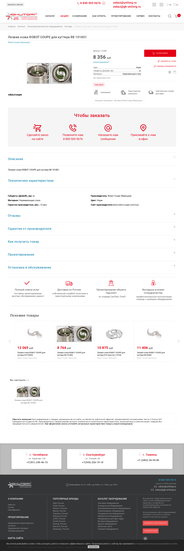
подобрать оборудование (155, 523)
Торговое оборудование (108, 529)
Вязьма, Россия (60, 516)
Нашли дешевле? (101, 62)
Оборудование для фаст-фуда (111, 519)
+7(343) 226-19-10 (92, 462)
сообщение (108, 139)
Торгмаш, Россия (60, 513)
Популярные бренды (65, 498)
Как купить (99, 16)
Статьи (11, 507)
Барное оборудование (107, 524)
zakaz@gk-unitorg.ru (127, 6)
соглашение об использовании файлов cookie (155, 544)
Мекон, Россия (59, 511)
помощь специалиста (165, 66)
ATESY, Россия (59, 519)
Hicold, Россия (59, 521)
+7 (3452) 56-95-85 (148, 460)
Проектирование (121, 16)
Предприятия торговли (18, 528)
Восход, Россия (59, 524)
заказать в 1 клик (166, 61)
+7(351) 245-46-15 (37, 462)
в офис (143, 139)
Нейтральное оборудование (110, 516)
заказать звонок (15, 4)
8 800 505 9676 (90, 3)
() (168, 5)
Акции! (64, 16)
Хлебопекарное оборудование (111, 511)
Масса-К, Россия (60, 526)
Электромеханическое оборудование (114, 508)
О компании (79, 16)
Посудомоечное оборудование (111, 513)
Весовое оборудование (108, 521)
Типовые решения (16, 531)
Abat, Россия (58, 503)
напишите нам (150, 531)
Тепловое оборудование (108, 503)
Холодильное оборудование (110, 506)
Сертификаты (14, 510)
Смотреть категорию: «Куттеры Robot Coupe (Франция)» (119, 100)
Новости (11, 505)
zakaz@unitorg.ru (125, 2)
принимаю (93, 547)
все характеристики (102, 78)
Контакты (154, 16)
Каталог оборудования (112, 498)
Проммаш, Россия (61, 529)
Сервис (140, 16)
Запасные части (105, 526)
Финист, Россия (60, 508)
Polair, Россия (59, 506)
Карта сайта (15, 538)
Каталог (50, 16)
